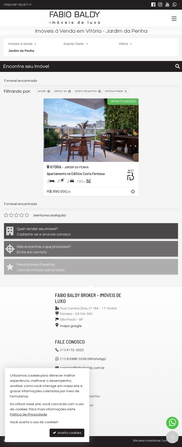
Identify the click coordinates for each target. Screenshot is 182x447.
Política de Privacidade (28, 414)
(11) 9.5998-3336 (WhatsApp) (83, 359)
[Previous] (50, 130)
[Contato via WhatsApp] (172, 423)
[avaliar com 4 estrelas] (21, 215)
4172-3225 (72, 350)
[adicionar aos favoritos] (133, 192)
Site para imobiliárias (146, 440)
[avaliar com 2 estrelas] (11, 215)
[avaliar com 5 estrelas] (27, 215)
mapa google (71, 326)
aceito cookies (67, 433)
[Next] (131, 130)
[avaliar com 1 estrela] (6, 215)
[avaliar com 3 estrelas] (16, 215)
